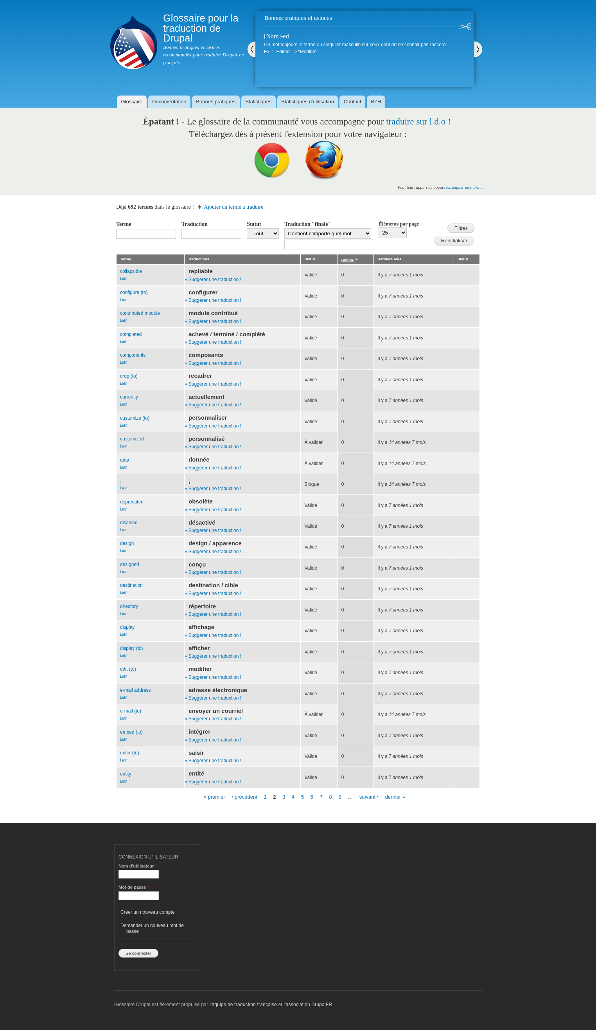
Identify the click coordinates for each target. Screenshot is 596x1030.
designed (129, 564)
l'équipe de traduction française (243, 1004)
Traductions (198, 259)
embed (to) (131, 732)
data (124, 460)
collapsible (131, 271)
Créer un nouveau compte (147, 912)
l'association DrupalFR (308, 1004)
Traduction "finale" (307, 224)
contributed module (140, 313)
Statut (254, 224)
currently (129, 397)
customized (132, 439)
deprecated (132, 502)
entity (125, 774)
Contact (352, 102)
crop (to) (129, 376)
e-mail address (135, 690)
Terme (123, 224)
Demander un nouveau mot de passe (152, 928)
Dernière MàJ (389, 259)
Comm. (350, 260)
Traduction (194, 224)
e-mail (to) (130, 711)
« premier (214, 797)
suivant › (369, 797)
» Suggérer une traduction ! (213, 279)
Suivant (478, 49)
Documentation (169, 102)
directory (129, 606)
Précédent (251, 49)
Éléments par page (399, 224)
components (132, 355)
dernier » (395, 797)
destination (131, 585)
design (127, 543)
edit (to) (128, 669)
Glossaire (131, 102)
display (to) (131, 648)
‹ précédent (244, 797)
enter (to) (129, 753)
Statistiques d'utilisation (307, 102)
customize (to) (134, 418)
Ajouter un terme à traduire (233, 207)
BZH (376, 102)
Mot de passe (133, 887)
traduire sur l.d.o (415, 121)
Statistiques (258, 102)
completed (131, 334)
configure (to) (134, 292)
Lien (123, 278)
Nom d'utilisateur (137, 866)
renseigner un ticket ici (465, 187)
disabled (129, 522)
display (127, 627)
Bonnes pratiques (215, 102)
